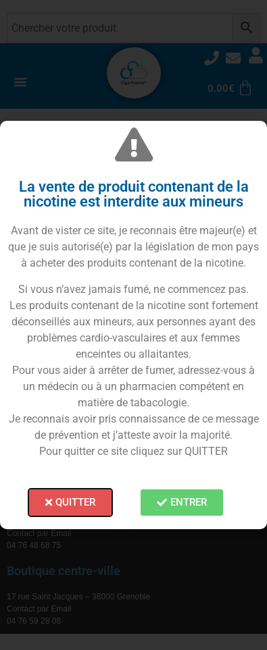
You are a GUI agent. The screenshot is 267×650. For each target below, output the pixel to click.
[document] (133, 325)
